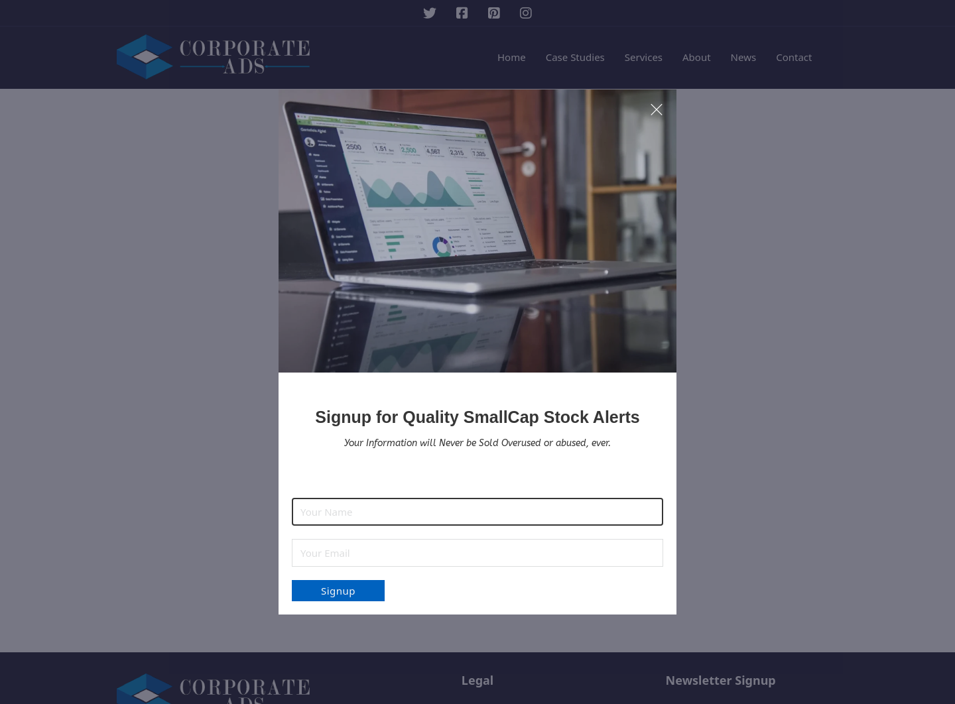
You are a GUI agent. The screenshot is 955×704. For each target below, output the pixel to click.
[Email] (477, 553)
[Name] (477, 512)
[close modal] (656, 110)
